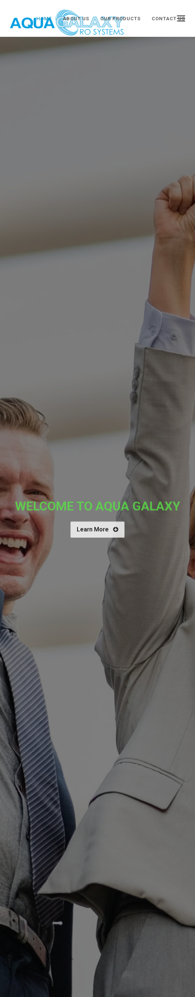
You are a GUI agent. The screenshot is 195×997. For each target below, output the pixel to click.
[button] (181, 18)
